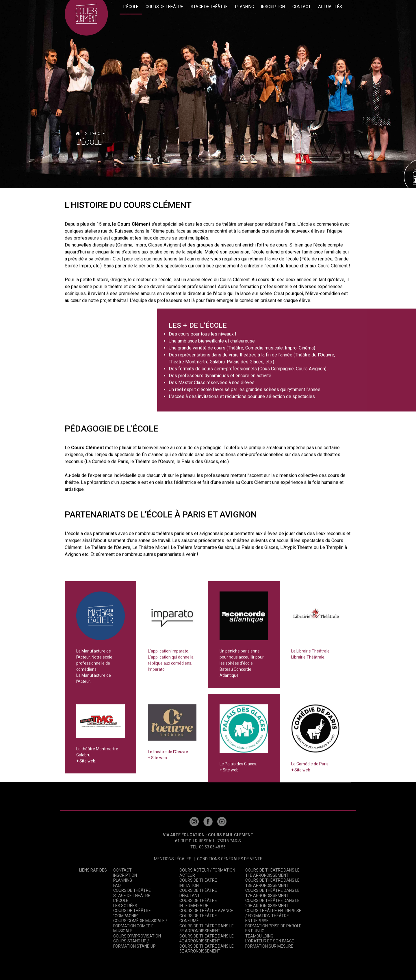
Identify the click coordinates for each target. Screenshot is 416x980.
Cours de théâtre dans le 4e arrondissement (206, 939)
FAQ (117, 885)
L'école (130, 6)
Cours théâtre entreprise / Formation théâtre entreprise (273, 915)
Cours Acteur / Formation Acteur (207, 873)
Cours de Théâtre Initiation (198, 883)
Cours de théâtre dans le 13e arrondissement (272, 883)
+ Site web (157, 761)
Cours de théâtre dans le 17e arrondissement (272, 893)
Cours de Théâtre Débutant (198, 893)
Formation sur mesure (269, 946)
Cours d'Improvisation (137, 936)
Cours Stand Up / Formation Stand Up (134, 943)
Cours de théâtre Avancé (206, 910)
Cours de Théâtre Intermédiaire (198, 903)
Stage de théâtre (209, 6)
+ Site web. (86, 764)
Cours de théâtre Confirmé (198, 918)
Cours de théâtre (164, 6)
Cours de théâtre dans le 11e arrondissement (272, 873)
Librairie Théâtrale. (308, 660)
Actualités (330, 6)
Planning (244, 6)
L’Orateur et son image (269, 941)
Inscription (273, 6)
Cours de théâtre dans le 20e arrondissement (272, 903)
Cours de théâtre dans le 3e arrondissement (206, 928)
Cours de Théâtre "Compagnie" (132, 913)
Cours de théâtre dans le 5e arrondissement (206, 949)
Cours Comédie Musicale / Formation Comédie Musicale (140, 925)
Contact (301, 6)
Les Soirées (125, 905)
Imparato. (157, 673)
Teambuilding (259, 936)
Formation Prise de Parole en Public (273, 928)
